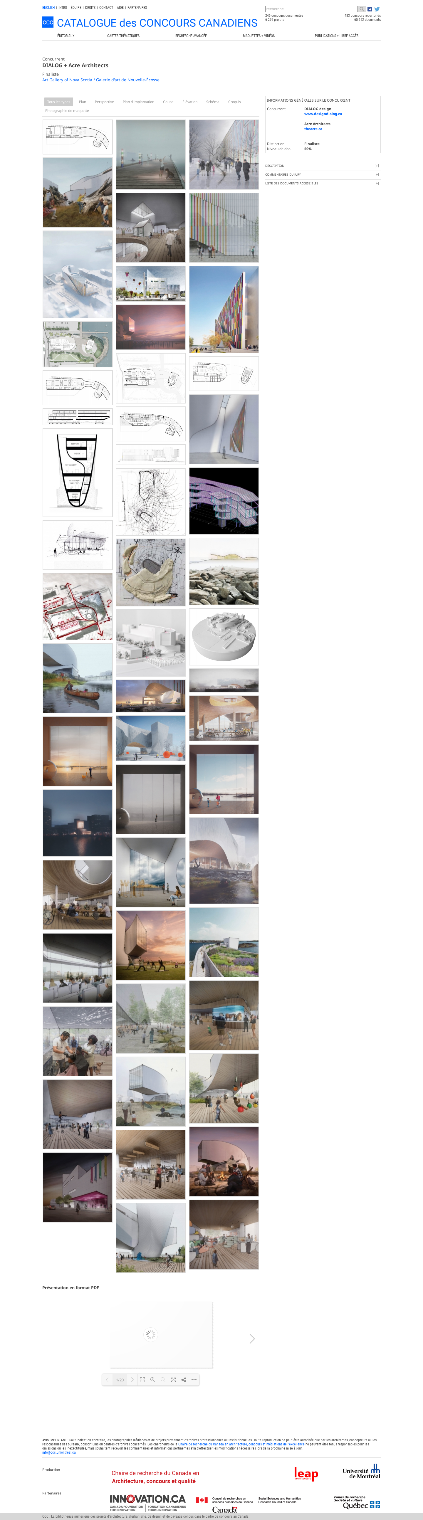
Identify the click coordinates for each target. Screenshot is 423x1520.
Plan (82, 101)
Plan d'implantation (138, 101)
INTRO (62, 8)
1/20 (120, 1380)
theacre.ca (313, 128)
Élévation (189, 101)
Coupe (168, 101)
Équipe (76, 8)
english (48, 8)
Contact (106, 8)
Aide (120, 8)
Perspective (104, 101)
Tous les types (58, 101)
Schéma (212, 101)
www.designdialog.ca (323, 113)
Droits (90, 8)
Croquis (234, 101)
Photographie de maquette (67, 110)
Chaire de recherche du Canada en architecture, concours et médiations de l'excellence (241, 1444)
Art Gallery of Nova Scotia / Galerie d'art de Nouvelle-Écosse (101, 80)
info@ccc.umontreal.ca (59, 1452)
